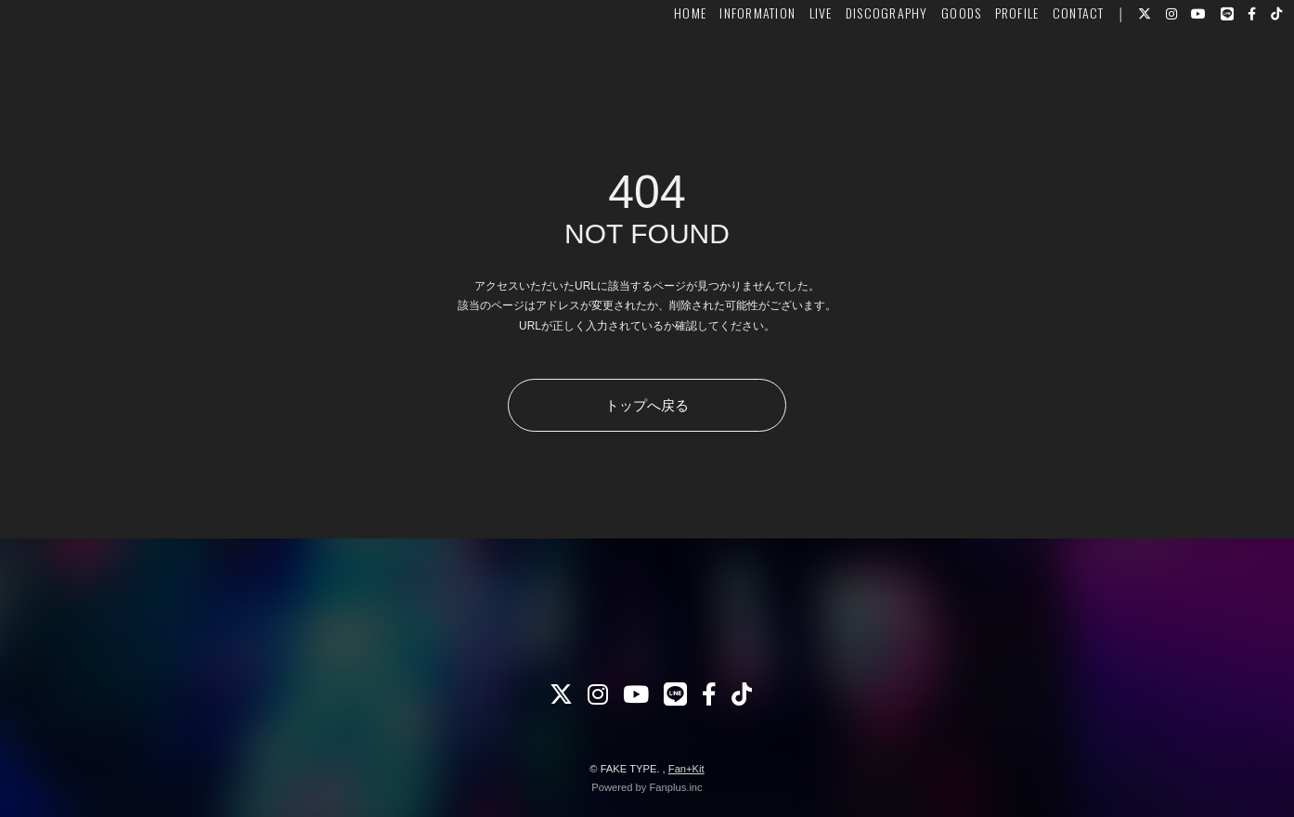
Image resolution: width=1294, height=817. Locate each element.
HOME (653, 71)
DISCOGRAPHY (850, 71)
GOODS (924, 71)
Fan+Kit (686, 768)
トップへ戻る (647, 405)
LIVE (783, 71)
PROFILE (979, 71)
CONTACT (1042, 71)
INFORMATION (720, 71)
